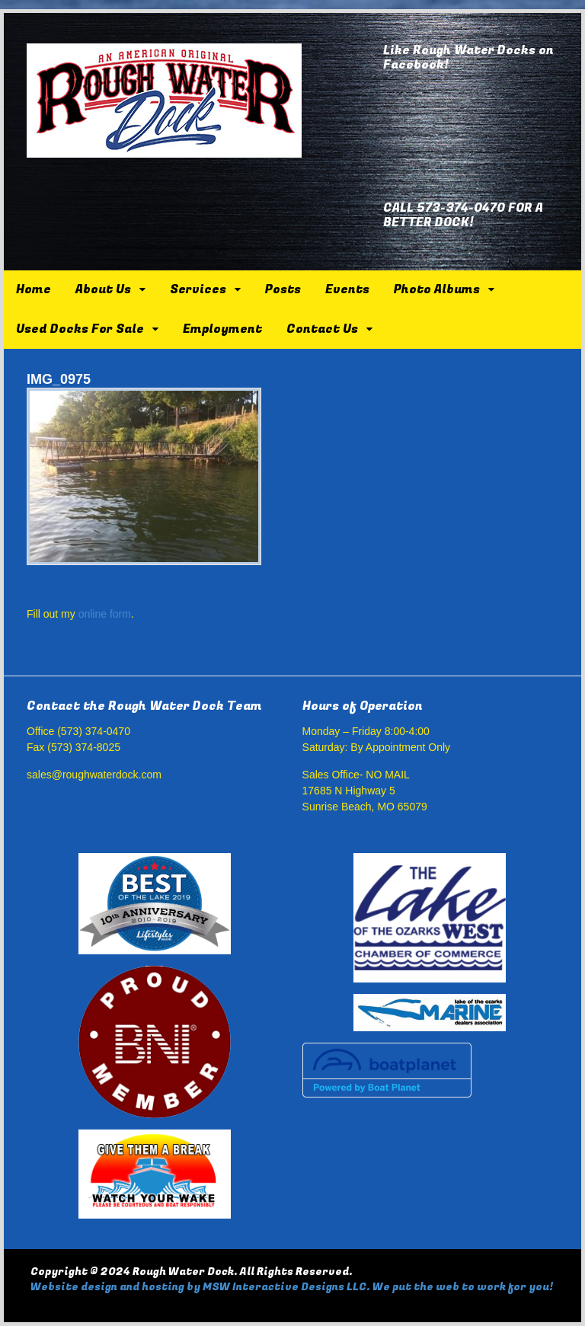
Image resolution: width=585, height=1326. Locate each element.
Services (198, 289)
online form (104, 614)
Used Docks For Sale (80, 329)
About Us (103, 289)
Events (347, 289)
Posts (283, 289)
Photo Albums (437, 289)
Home (33, 289)
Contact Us (322, 329)
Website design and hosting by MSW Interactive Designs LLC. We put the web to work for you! (291, 1287)
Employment (222, 329)
